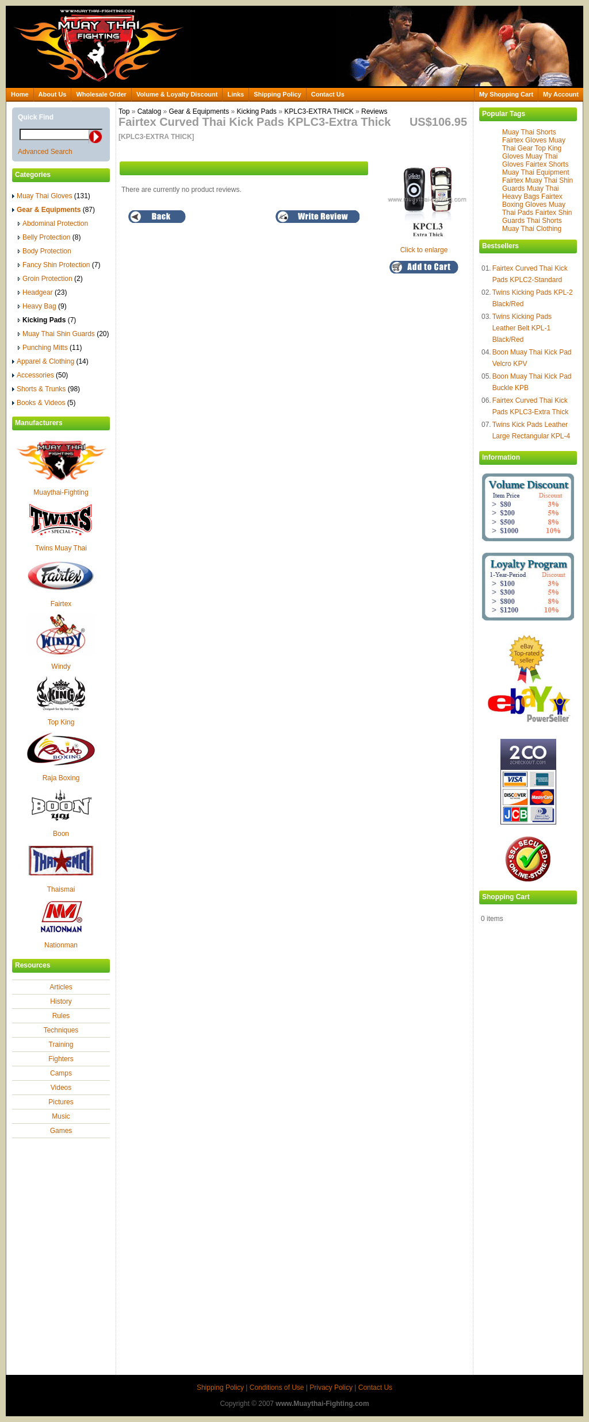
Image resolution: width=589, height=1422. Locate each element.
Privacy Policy (331, 1388)
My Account (561, 94)
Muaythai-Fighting (60, 492)
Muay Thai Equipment (535, 172)
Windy (60, 666)
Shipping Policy (277, 94)
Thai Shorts (543, 221)
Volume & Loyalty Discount (177, 94)
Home (20, 94)
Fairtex (61, 604)
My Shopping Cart (506, 94)
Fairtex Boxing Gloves (532, 200)
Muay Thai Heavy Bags (530, 192)
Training (61, 1045)
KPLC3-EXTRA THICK (318, 111)
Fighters (60, 1059)
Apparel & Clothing (50, 361)
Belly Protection (49, 237)
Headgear (42, 292)
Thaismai (61, 889)
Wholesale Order (101, 94)
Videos (61, 1088)
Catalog (149, 111)
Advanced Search (45, 152)
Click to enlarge (427, 246)
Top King (61, 722)
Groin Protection (50, 279)
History (60, 1001)
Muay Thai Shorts (529, 132)
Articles (60, 987)
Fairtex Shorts (547, 164)
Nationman (61, 945)
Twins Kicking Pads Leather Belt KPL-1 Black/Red (522, 328)
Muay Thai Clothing (531, 229)
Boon (61, 834)
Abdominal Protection (53, 223)
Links (235, 94)
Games (61, 1131)
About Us (53, 94)
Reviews (374, 111)
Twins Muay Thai (61, 548)
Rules (61, 1016)
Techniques (61, 1030)
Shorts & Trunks (46, 389)
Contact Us (328, 94)
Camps (61, 1073)
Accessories (40, 375)
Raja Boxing (61, 778)
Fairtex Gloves (524, 140)
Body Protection (44, 251)
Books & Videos (44, 403)
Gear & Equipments (199, 111)
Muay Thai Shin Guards (63, 334)
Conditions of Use (277, 1388)
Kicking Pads (256, 111)
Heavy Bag (42, 306)
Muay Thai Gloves (51, 196)
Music (61, 1116)
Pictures (60, 1102)
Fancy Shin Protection (59, 265)
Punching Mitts (50, 348)
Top (123, 111)
